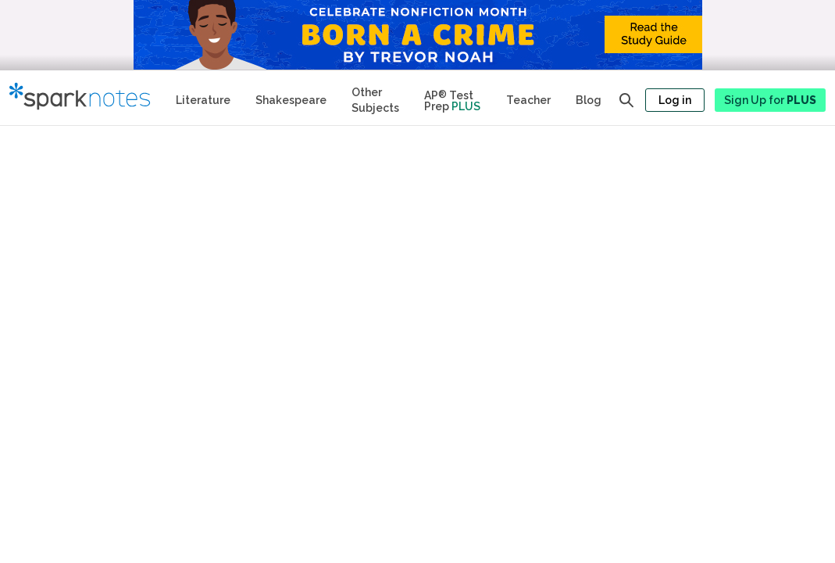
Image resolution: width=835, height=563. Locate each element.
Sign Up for (770, 100)
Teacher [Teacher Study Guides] (528, 100)
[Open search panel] (626, 100)
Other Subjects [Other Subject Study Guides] (375, 100)
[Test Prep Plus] (453, 97)
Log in (674, 100)
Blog (588, 100)
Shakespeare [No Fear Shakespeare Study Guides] (291, 100)
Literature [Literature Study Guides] (203, 100)
